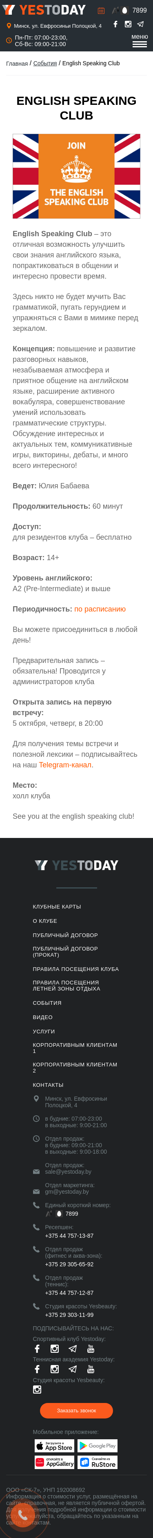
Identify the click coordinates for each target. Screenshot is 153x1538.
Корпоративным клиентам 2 (75, 1068)
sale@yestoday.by (68, 1171)
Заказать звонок (76, 1410)
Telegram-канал (65, 765)
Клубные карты (57, 907)
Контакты (48, 1085)
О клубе (45, 921)
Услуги (44, 1031)
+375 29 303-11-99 (69, 1315)
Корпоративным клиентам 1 (75, 1048)
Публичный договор (65, 935)
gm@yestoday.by (67, 1191)
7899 (139, 10)
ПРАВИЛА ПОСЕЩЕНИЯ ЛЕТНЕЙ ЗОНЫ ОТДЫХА (66, 986)
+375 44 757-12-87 (69, 1293)
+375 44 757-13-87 (69, 1235)
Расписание (101, 10)
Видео (43, 1017)
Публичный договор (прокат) (65, 952)
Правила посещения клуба (76, 969)
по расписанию (100, 609)
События (45, 63)
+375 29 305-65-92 (69, 1264)
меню (140, 40)
